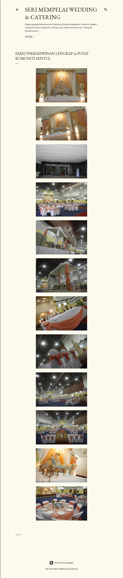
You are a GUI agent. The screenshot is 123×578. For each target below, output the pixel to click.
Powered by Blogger (61, 563)
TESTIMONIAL (63, 36)
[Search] (106, 9)
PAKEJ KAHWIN (43, 36)
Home (29, 36)
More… (77, 36)
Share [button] (18, 534)
